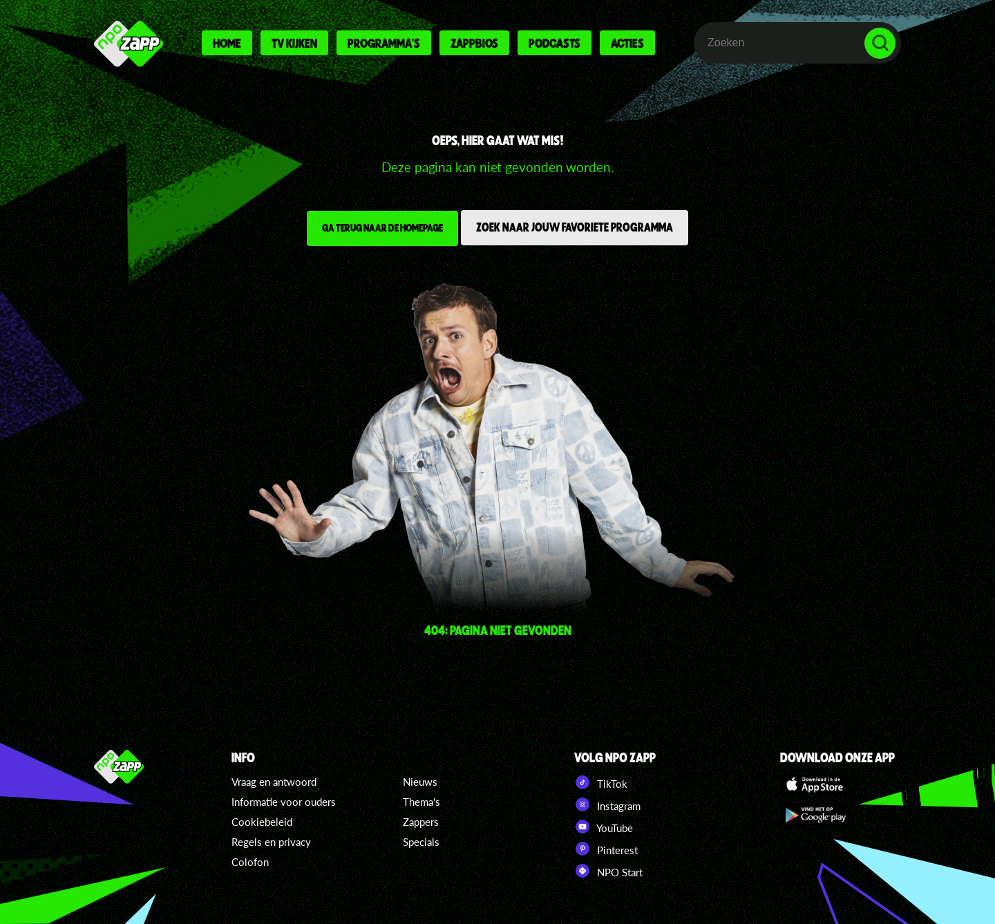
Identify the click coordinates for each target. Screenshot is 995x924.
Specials (421, 842)
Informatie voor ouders (283, 801)
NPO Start (608, 870)
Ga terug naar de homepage (382, 227)
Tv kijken (294, 43)
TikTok (600, 782)
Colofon (250, 862)
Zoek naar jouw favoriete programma (574, 226)
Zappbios (474, 43)
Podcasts (554, 43)
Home (227, 43)
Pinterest (606, 848)
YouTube (603, 826)
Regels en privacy (271, 842)
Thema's (421, 801)
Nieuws (420, 781)
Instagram (607, 804)
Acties (627, 43)
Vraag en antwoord (273, 781)
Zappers (421, 821)
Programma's (384, 43)
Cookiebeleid (261, 821)
